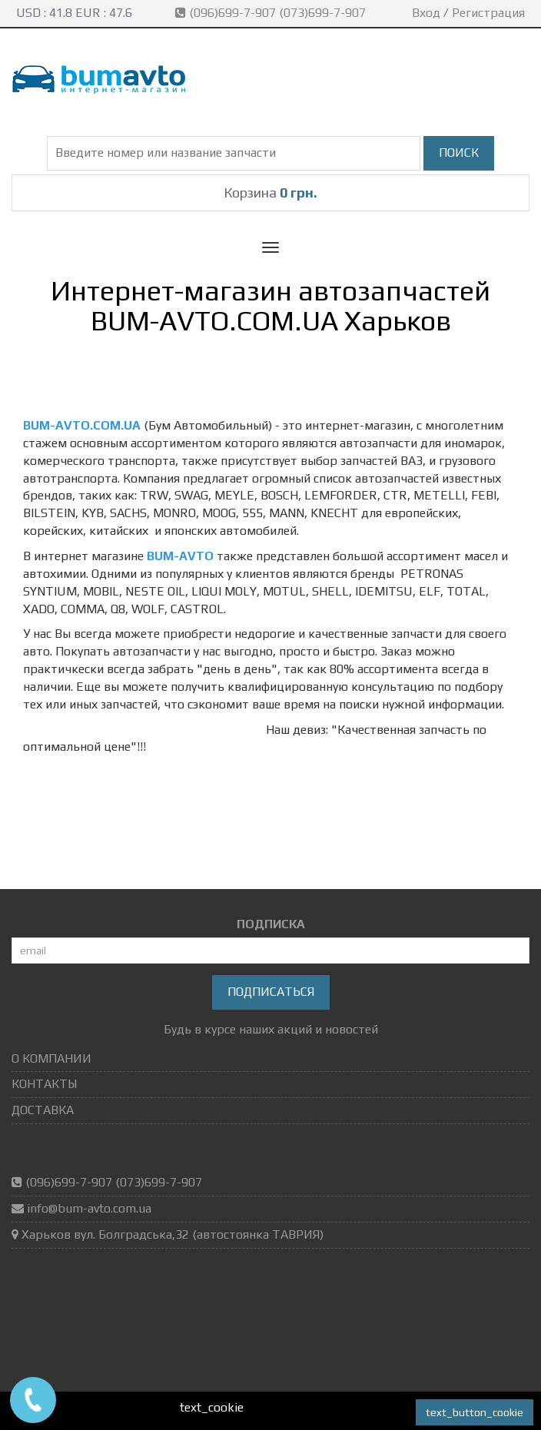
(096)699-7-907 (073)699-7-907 (272, 12)
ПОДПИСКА (271, 924)
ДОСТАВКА (43, 1110)
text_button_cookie (474, 1412)
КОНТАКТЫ (44, 1084)
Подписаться (270, 991)
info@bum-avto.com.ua (89, 1208)
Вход (426, 12)
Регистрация (488, 12)
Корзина (270, 192)
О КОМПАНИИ (51, 1058)
